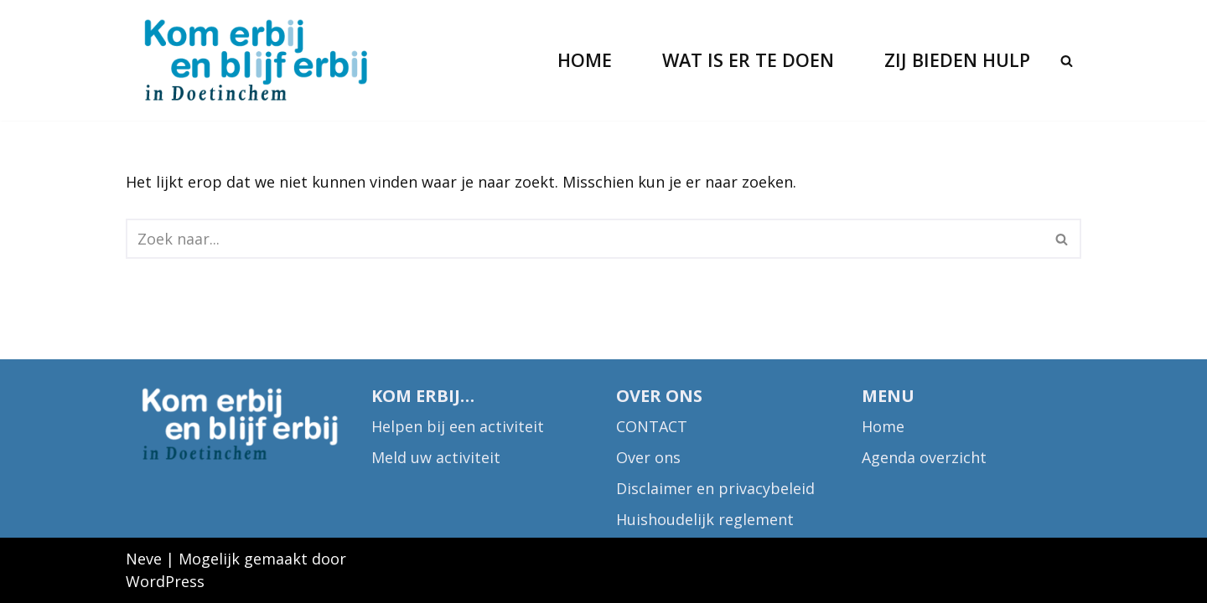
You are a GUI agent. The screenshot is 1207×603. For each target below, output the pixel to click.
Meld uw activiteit (435, 457)
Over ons (648, 457)
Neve (144, 559)
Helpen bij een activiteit (457, 426)
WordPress (165, 581)
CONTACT (651, 426)
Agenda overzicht (924, 457)
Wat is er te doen (748, 60)
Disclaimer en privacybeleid (715, 488)
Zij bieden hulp (957, 60)
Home (584, 60)
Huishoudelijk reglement (705, 519)
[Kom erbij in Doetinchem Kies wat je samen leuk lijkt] (256, 60)
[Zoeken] (1066, 60)
